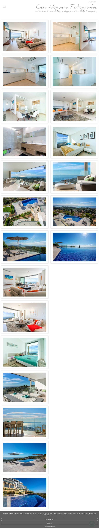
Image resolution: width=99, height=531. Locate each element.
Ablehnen (49, 523)
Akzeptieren (49, 519)
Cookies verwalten (49, 526)
